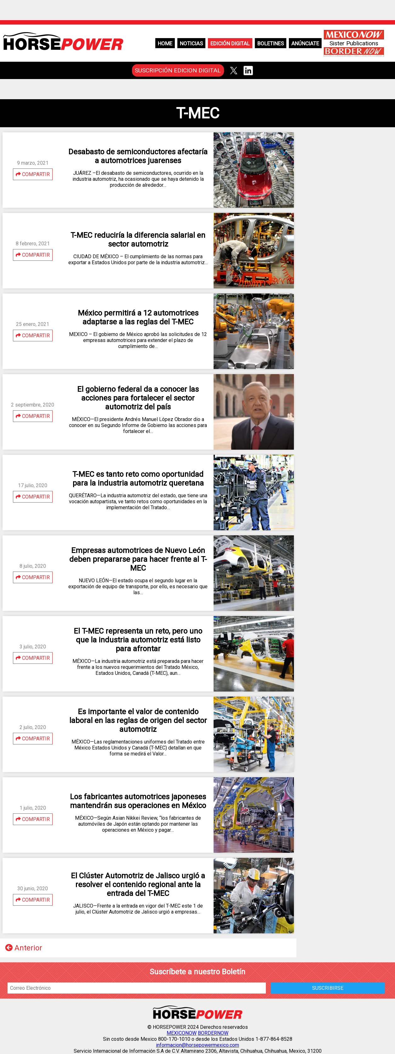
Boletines (270, 43)
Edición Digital (230, 43)
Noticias (191, 43)
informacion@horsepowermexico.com (197, 1045)
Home (165, 43)
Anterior (23, 947)
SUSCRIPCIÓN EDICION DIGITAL (178, 70)
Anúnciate (305, 43)
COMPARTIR (33, 174)
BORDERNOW (213, 1033)
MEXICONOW (182, 1033)
